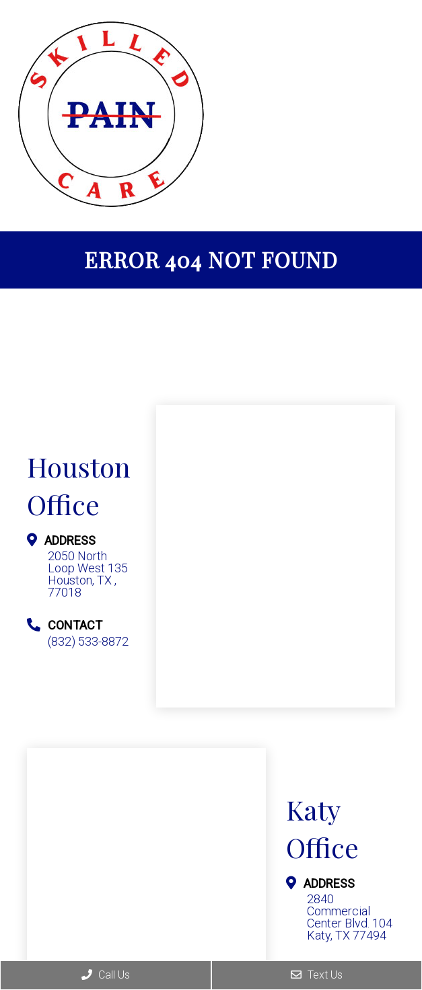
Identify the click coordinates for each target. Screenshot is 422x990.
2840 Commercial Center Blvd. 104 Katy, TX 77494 (349, 917)
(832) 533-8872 (88, 642)
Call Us (105, 974)
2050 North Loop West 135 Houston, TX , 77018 (88, 574)
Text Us (317, 974)
